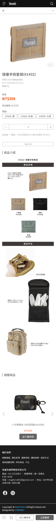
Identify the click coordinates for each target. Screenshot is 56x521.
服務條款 (25, 457)
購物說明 (35, 457)
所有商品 (20, 462)
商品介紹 (28, 144)
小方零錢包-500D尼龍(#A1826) (28, 424)
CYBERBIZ (19, 510)
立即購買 (44, 517)
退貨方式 (45, 457)
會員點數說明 (8, 462)
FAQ (27, 462)
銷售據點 (6, 457)
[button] (52, 414)
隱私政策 (16, 457)
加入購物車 (24, 517)
